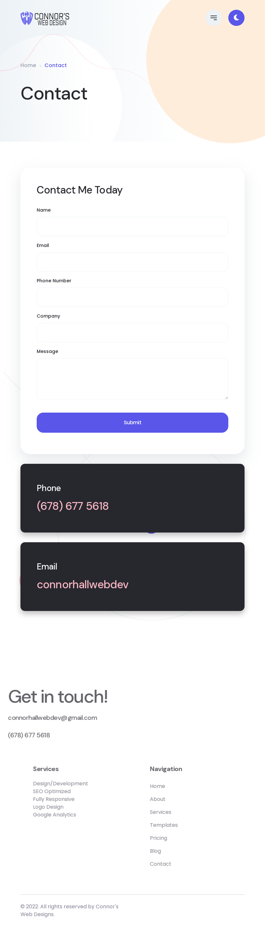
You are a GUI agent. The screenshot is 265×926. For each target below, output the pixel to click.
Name (44, 210)
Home (28, 65)
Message (47, 351)
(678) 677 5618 (73, 506)
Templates (183, 825)
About (177, 799)
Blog (175, 851)
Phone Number (54, 280)
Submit (132, 422)
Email (43, 245)
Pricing (178, 838)
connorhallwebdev (82, 585)
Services (180, 812)
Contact (180, 864)
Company (48, 316)
